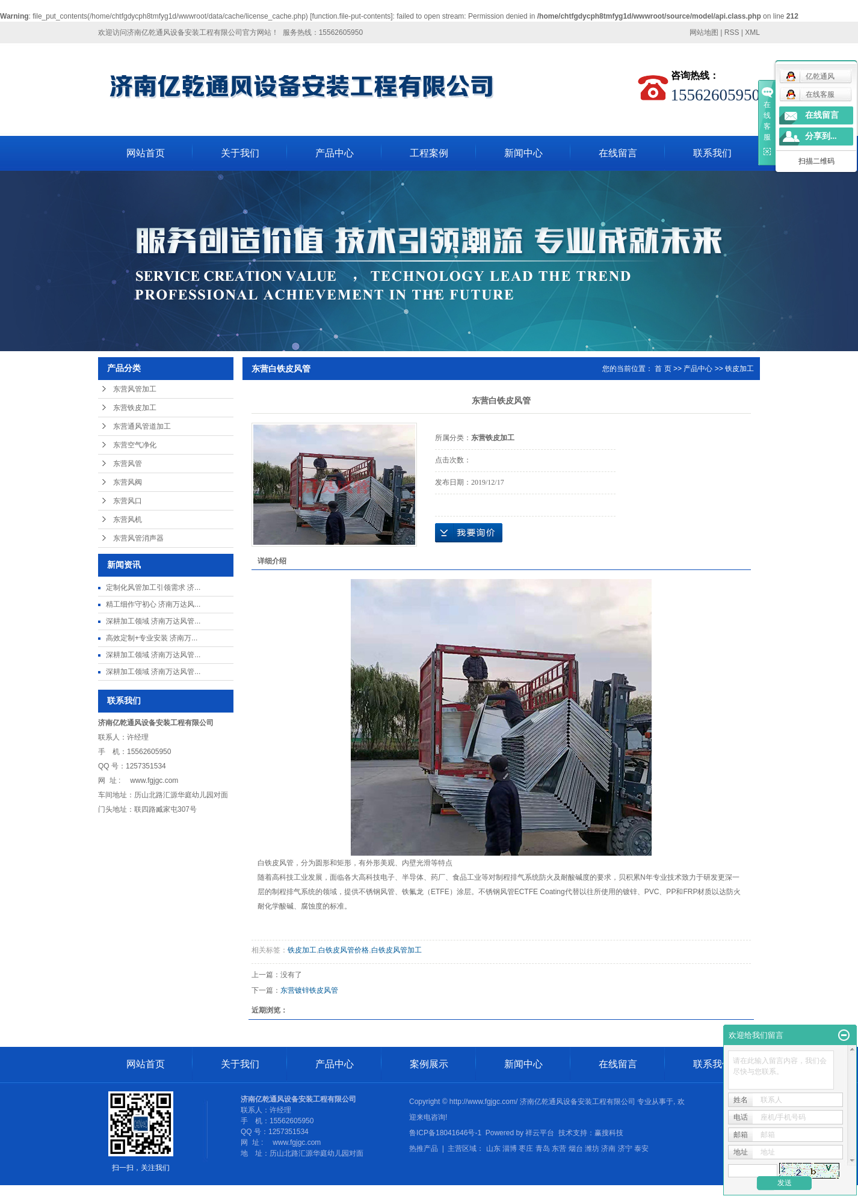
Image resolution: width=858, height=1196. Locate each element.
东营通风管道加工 (142, 426)
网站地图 (704, 32)
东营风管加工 (134, 389)
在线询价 (468, 532)
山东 (493, 1148)
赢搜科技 (608, 1133)
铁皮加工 (739, 368)
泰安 (641, 1148)
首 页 (663, 368)
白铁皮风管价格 (343, 950)
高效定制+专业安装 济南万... (151, 638)
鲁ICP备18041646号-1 (445, 1133)
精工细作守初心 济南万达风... (153, 604)
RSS (731, 32)
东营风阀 (127, 482)
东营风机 (127, 519)
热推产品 (423, 1148)
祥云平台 (539, 1133)
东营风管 (127, 463)
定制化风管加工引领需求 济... (153, 587)
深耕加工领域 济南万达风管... (153, 621)
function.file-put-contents (351, 16)
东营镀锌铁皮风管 (309, 990)
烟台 (576, 1148)
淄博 (509, 1148)
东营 (559, 1148)
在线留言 (618, 153)
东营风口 (127, 501)
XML (752, 32)
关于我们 (240, 153)
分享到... (821, 136)
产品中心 (334, 153)
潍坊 (592, 1148)
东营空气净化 (134, 445)
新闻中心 (523, 153)
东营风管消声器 (138, 538)
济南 (608, 1148)
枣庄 (526, 1148)
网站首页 (145, 153)
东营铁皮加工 (134, 407)
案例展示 (429, 1064)
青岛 (542, 1148)
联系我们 (712, 153)
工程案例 (429, 153)
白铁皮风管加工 (396, 950)
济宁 (625, 1148)
